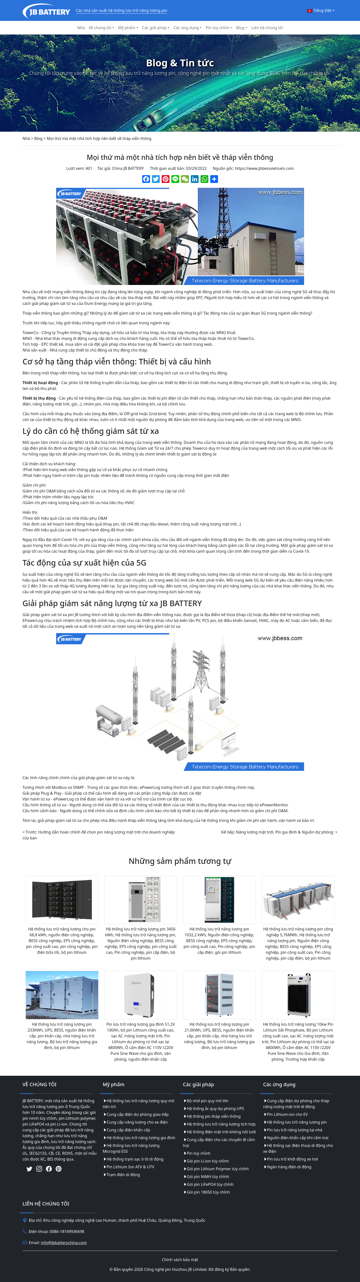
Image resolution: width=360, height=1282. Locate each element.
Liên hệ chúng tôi (267, 27)
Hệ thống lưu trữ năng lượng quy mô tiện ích (139, 1103)
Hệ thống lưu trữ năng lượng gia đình (139, 1137)
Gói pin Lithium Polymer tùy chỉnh (216, 1168)
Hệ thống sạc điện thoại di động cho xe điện (298, 1148)
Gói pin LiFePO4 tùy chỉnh (208, 1184)
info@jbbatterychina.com (64, 1242)
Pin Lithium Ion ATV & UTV (128, 1167)
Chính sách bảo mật (180, 1259)
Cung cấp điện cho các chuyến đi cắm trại (219, 1142)
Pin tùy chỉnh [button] (217, 27)
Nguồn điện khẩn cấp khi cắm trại (295, 1137)
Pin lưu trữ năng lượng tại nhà (292, 1130)
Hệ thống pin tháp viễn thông (212, 1116)
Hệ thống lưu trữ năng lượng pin (295, 1122)
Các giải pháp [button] (154, 27)
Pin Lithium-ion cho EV (285, 1114)
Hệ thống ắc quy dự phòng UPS (213, 1108)
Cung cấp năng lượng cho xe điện (135, 1122)
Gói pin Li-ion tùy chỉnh (206, 1161)
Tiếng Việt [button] (319, 10)
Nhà (81, 27)
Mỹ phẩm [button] (126, 27)
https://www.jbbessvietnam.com (264, 168)
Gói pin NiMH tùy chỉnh (206, 1176)
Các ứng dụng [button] (186, 27)
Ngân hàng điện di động (287, 1167)
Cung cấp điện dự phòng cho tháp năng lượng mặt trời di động (296, 1103)
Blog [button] (240, 27)
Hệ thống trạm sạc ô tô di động (133, 1159)
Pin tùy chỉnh (197, 1153)
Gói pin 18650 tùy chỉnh (206, 1192)
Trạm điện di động (121, 1174)
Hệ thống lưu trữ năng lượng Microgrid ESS (131, 1148)
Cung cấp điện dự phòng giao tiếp (136, 1114)
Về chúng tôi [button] (99, 27)
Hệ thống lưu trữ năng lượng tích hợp (219, 1124)
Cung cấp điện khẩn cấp (126, 1130)
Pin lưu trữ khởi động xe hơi (290, 1159)
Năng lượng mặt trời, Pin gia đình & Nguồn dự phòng (284, 832)
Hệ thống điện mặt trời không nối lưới (219, 1132)
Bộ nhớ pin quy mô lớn (205, 1100)
